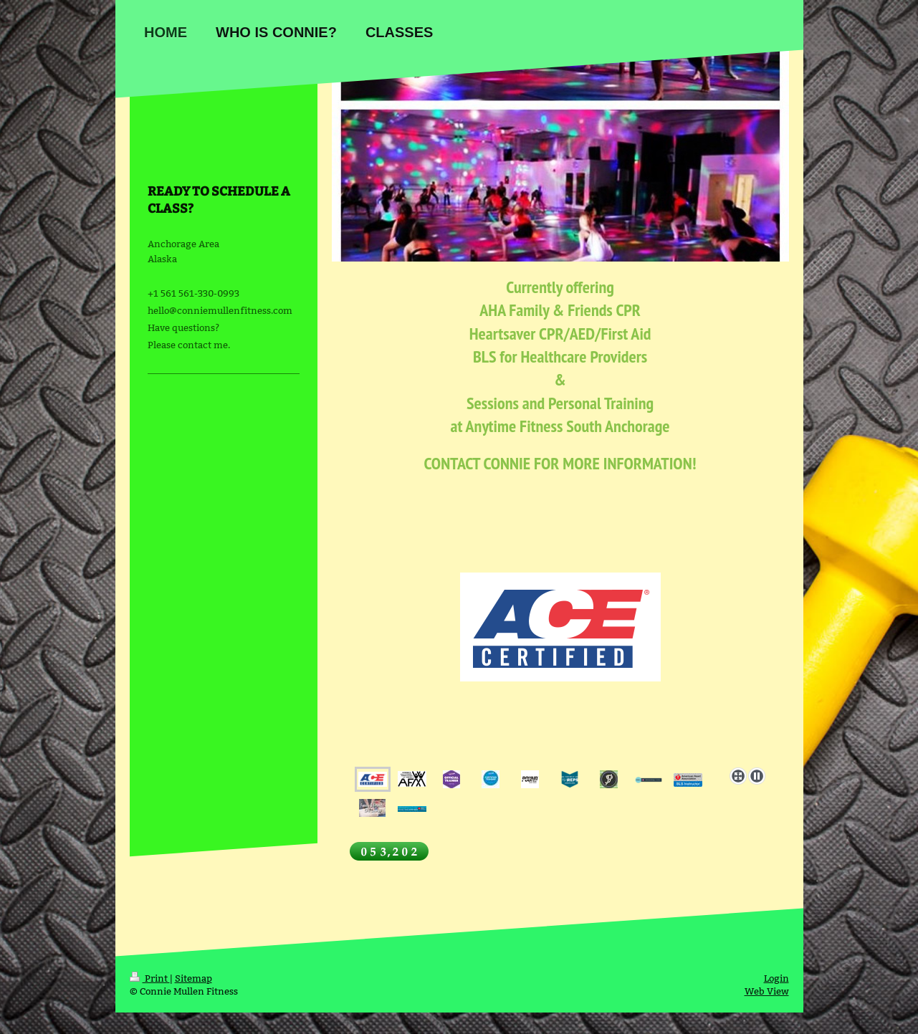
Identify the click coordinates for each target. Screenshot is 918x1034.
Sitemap (193, 978)
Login (776, 978)
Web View (767, 991)
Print (150, 978)
